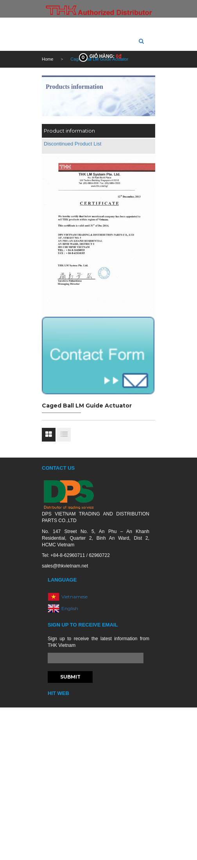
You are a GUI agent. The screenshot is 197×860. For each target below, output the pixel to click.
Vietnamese (74, 596)
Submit (70, 677)
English (69, 608)
